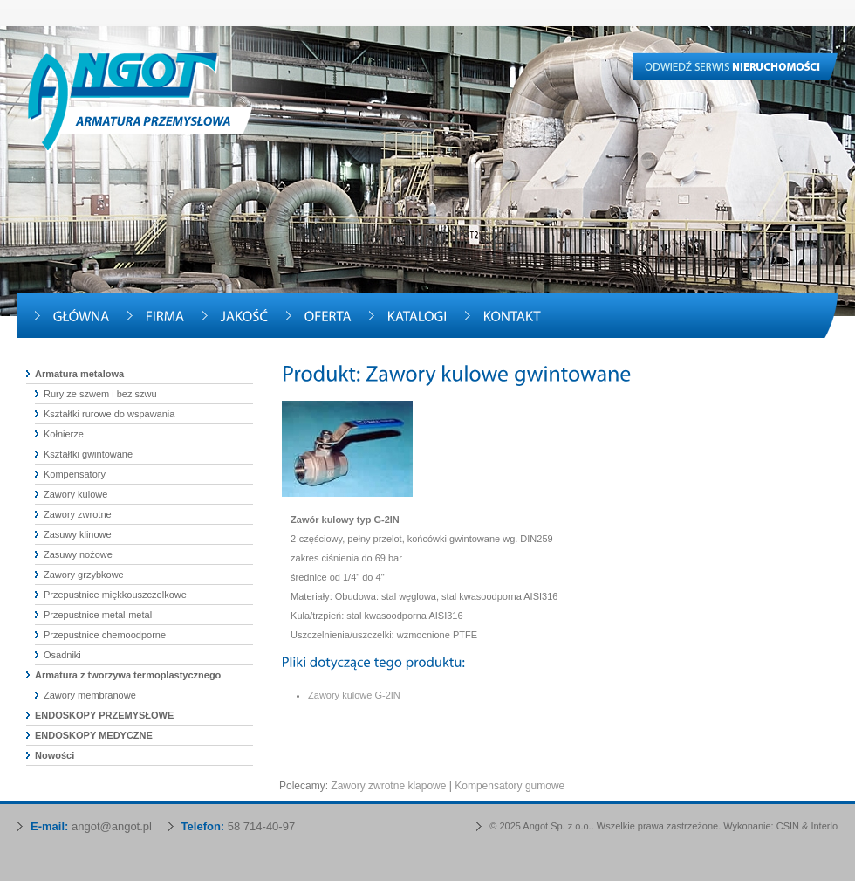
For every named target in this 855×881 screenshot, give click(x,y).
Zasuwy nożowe (78, 554)
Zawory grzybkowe (84, 574)
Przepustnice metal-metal (98, 614)
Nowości (54, 755)
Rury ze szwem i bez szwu (100, 394)
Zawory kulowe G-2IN (354, 695)
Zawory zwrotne (78, 514)
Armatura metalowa (79, 373)
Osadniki (62, 655)
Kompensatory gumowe (509, 786)
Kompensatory (75, 474)
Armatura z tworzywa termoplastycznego (128, 675)
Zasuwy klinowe (78, 534)
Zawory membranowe (90, 695)
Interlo (824, 826)
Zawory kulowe (75, 494)
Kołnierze (64, 434)
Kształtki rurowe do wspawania (109, 414)
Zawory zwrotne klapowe (388, 786)
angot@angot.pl (112, 826)
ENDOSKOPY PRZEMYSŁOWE (104, 715)
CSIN (787, 826)
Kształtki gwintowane (88, 454)
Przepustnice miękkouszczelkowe (115, 594)
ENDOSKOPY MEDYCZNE (94, 735)
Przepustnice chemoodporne (105, 635)
